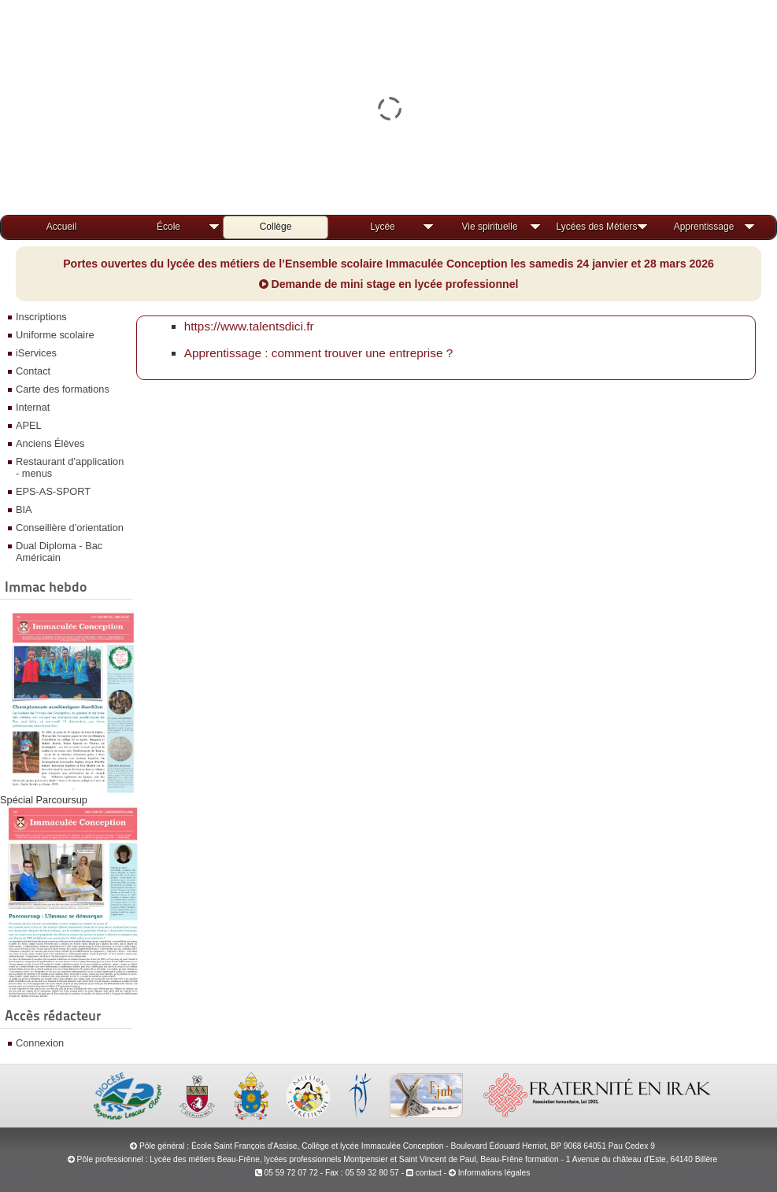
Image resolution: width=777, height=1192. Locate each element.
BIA (24, 509)
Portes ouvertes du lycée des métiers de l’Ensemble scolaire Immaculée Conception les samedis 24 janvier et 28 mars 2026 (388, 263)
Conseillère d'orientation (70, 527)
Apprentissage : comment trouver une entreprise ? (318, 353)
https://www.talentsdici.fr (249, 326)
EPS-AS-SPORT (53, 491)
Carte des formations (62, 389)
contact (424, 1172)
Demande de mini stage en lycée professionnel (389, 284)
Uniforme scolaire (55, 335)
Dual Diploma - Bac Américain (59, 551)
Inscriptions (41, 317)
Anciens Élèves (50, 443)
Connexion (40, 1043)
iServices (36, 353)
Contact (33, 371)
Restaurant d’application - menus (70, 467)
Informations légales (494, 1172)
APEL (29, 425)
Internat (33, 407)
